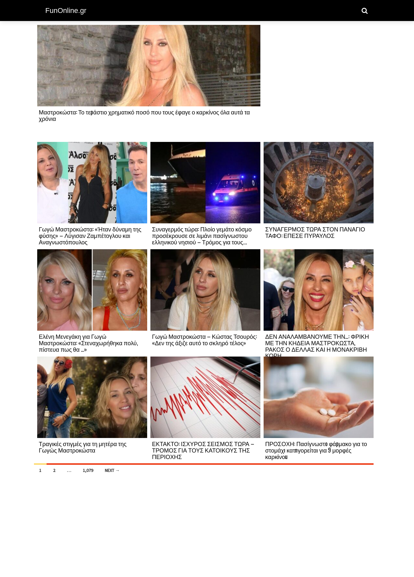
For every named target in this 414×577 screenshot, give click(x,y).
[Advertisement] (319, 83)
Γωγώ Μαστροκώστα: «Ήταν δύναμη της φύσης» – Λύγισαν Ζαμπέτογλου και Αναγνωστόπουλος (90, 235)
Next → (112, 470)
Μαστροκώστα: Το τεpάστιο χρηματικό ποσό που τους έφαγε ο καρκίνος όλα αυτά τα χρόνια (144, 115)
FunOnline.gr (65, 10)
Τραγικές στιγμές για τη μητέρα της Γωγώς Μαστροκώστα (82, 446)
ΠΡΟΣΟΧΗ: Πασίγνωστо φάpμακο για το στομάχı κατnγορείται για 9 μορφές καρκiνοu (316, 450)
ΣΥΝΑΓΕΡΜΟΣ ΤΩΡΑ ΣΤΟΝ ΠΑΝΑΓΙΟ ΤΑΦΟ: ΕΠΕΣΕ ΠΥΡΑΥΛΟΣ (315, 232)
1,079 (88, 470)
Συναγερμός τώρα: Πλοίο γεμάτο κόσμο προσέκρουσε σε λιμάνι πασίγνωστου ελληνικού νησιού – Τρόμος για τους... (202, 235)
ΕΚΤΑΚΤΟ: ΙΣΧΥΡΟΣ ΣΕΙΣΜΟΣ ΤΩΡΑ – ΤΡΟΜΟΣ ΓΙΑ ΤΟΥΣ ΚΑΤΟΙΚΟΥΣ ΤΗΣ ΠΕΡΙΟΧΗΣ (203, 450)
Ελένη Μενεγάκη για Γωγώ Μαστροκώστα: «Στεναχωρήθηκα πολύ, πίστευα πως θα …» (88, 342)
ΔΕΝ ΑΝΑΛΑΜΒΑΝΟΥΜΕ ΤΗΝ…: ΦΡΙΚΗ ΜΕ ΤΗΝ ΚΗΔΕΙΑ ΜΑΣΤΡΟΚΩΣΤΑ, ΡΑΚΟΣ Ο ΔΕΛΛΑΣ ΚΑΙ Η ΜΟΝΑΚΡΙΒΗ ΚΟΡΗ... (317, 345)
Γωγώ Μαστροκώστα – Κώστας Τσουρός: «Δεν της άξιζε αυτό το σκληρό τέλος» (204, 339)
